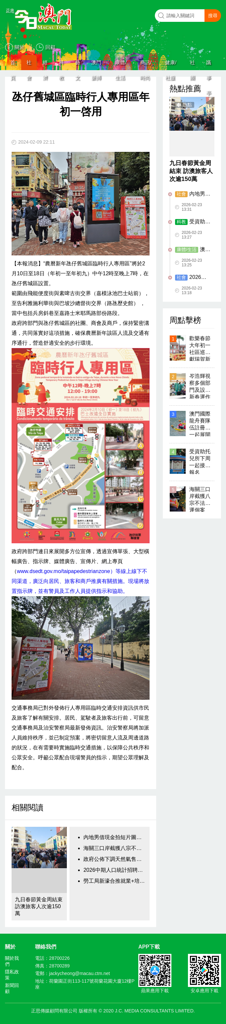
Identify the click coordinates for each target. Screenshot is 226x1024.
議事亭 (208, 65)
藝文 (77, 65)
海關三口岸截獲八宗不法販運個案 (114, 848)
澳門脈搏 (96, 65)
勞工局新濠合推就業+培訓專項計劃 (114, 881)
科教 (61, 65)
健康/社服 (170, 65)
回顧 (50, 47)
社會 (28, 65)
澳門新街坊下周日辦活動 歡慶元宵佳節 (192, 249)
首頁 (12, 65)
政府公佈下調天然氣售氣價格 (114, 859)
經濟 (45, 65)
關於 (19, 47)
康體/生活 (120, 65)
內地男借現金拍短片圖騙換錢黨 (114, 837)
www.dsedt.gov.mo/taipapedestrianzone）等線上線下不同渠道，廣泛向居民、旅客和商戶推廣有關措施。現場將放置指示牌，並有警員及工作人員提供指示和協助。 (80, 581)
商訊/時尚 (146, 65)
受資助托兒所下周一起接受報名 (192, 222)
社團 (192, 65)
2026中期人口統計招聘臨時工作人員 (114, 870)
